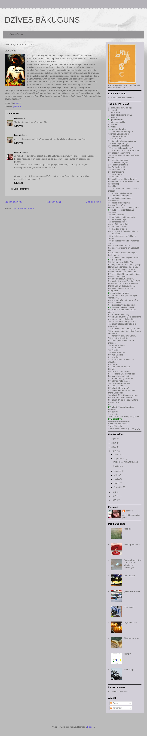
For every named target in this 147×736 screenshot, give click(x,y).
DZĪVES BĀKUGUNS (42, 20)
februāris (118, 487)
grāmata (17, 106)
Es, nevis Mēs (130, 623)
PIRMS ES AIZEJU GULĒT (125, 462)
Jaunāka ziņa (13, 201)
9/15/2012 (18, 126)
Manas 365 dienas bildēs (122, 97)
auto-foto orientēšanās (123, 210)
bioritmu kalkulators (120, 691)
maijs (116, 479)
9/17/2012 (18, 183)
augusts (118, 471)
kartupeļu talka (119, 129)
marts (117, 483)
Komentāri (116, 708)
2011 (114, 492)
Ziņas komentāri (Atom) (23, 208)
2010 (114, 496)
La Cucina (118, 466)
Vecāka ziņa (93, 201)
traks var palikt (130, 669)
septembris (119, 458)
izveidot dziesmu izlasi (122, 307)
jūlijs (116, 475)
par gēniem (129, 607)
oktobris (118, 454)
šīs (126, 340)
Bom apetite (129, 575)
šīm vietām (125, 371)
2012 (114, 451)
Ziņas (114, 703)
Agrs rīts (127, 529)
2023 (114, 439)
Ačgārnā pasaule (131, 638)
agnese (17, 152)
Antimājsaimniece (132, 544)
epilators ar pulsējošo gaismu (126, 416)
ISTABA (127, 654)
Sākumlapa (53, 201)
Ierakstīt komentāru (20, 189)
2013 (114, 447)
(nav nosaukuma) (132, 591)
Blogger (90, 727)
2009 (114, 500)
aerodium (115, 112)
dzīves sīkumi (15, 34)
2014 (114, 443)
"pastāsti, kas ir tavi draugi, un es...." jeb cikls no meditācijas (132, 564)
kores (17, 118)
